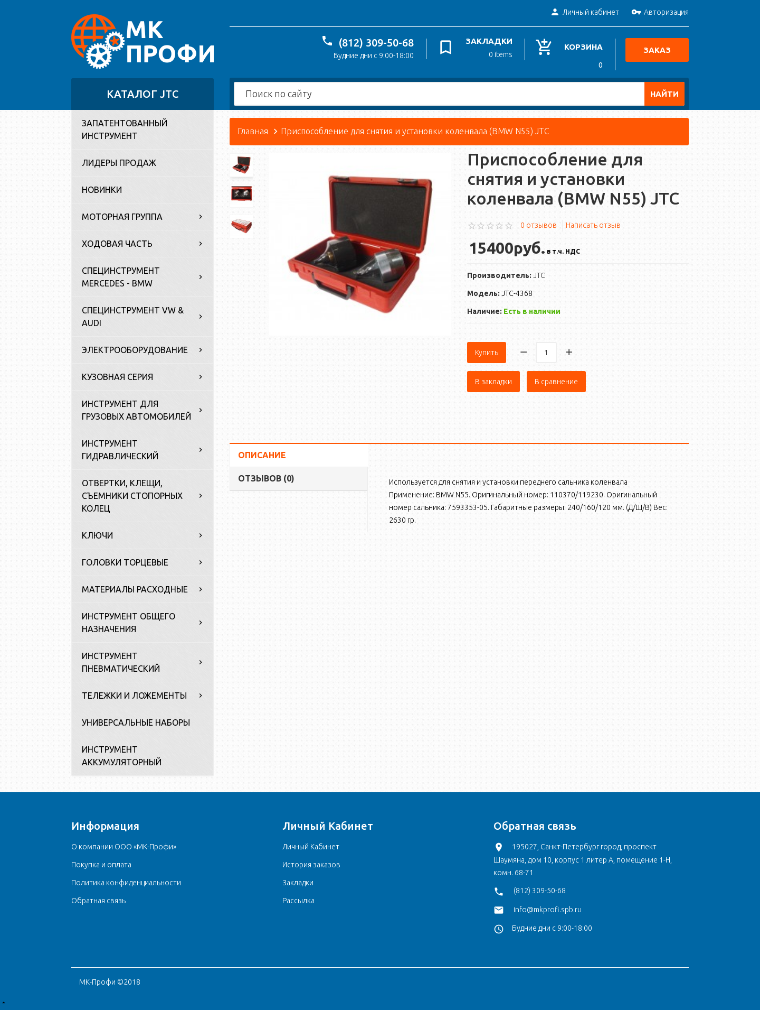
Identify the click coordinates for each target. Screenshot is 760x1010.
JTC (539, 275)
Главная (253, 131)
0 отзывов (538, 225)
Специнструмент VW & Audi (133, 316)
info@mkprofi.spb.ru (548, 909)
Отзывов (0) (266, 478)
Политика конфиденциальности (126, 882)
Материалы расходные (135, 589)
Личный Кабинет (310, 846)
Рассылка (298, 900)
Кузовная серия (117, 377)
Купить (486, 352)
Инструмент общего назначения (128, 622)
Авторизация (660, 13)
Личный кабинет (584, 13)
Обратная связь (98, 900)
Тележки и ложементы (134, 695)
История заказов (311, 864)
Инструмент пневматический (121, 662)
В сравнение (556, 381)
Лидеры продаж (119, 163)
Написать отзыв (593, 225)
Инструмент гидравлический (120, 450)
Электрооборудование (135, 350)
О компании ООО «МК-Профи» (123, 846)
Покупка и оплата (101, 864)
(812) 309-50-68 (376, 42)
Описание (262, 455)
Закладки (298, 882)
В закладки (493, 381)
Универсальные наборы (136, 722)
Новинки (102, 189)
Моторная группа (122, 216)
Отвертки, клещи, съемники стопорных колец (132, 495)
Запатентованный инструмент (124, 129)
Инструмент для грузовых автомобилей (136, 410)
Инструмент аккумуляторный (122, 756)
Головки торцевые (125, 562)
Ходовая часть (117, 243)
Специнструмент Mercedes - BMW (121, 277)
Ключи (97, 535)
